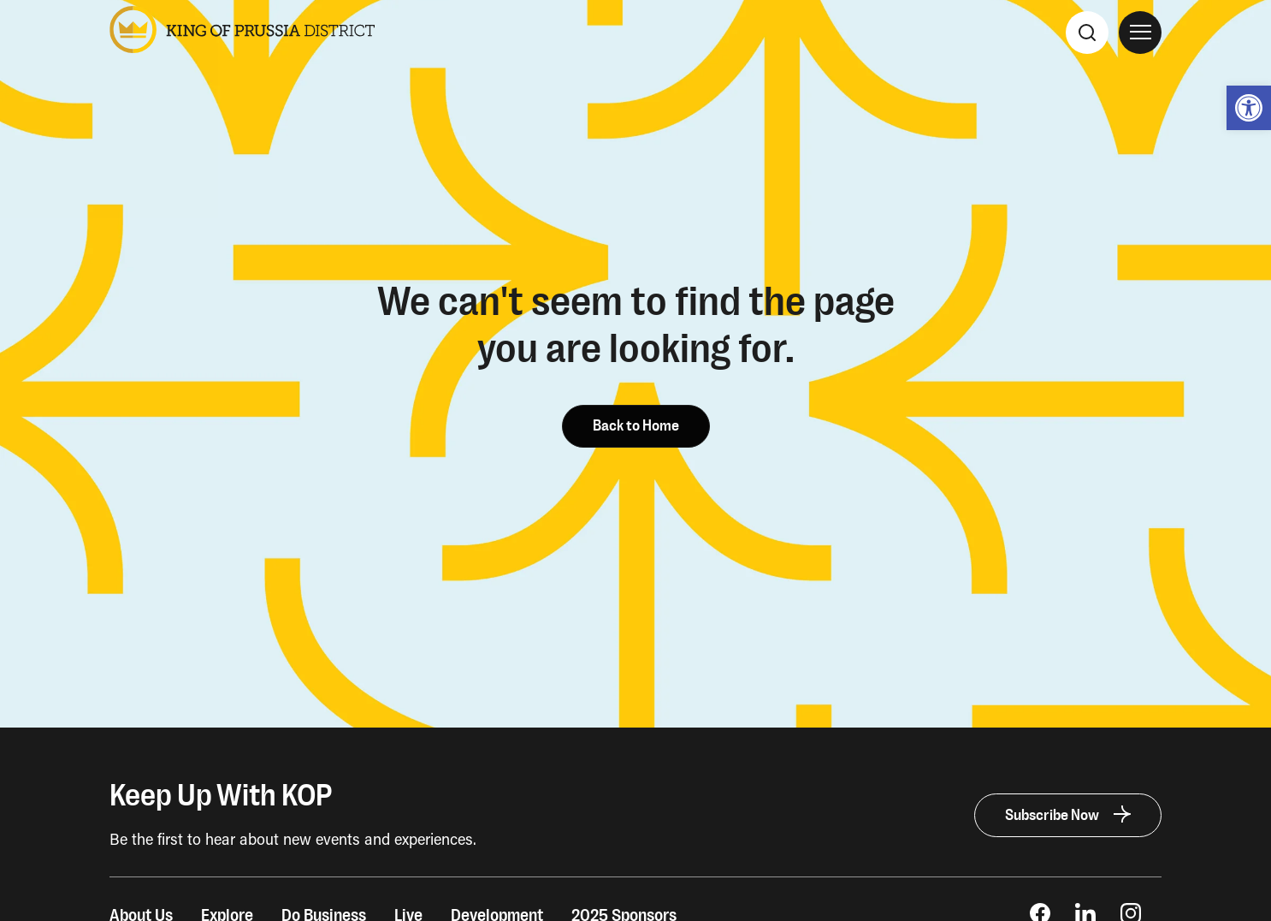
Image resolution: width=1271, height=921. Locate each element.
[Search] (1087, 32)
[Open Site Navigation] (1140, 32)
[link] (1249, 108)
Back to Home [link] (636, 426)
